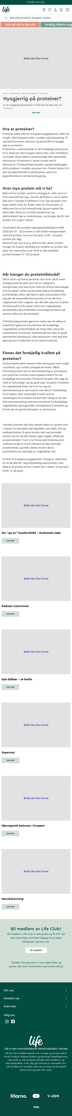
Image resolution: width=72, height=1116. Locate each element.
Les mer (10, 541)
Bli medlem (36, 950)
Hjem (5, 93)
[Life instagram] (7, 1023)
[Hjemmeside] (6, 9)
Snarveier (36, 1006)
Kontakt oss (36, 998)
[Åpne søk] (37, 18)
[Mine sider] (55, 10)
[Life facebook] (13, 1023)
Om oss (36, 990)
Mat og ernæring (29, 93)
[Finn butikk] (44, 10)
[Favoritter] (49, 10)
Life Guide (15, 93)
